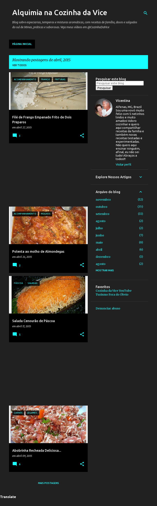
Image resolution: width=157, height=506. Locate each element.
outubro (101, 207)
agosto (100, 221)
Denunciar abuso (108, 308)
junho (100, 235)
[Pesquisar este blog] (120, 83)
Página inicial (22, 44)
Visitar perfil (123, 164)
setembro (102, 214)
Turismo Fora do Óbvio (112, 294)
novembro (103, 199)
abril (99, 249)
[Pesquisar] (145, 13)
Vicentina (123, 100)
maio (99, 242)
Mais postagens (48, 483)
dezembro (103, 257)
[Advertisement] (47, 175)
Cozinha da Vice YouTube (113, 290)
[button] (82, 136)
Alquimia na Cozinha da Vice (59, 12)
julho (99, 228)
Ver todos (19, 65)
